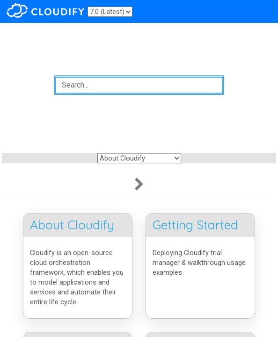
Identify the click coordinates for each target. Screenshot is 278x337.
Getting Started (195, 225)
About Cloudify (72, 225)
